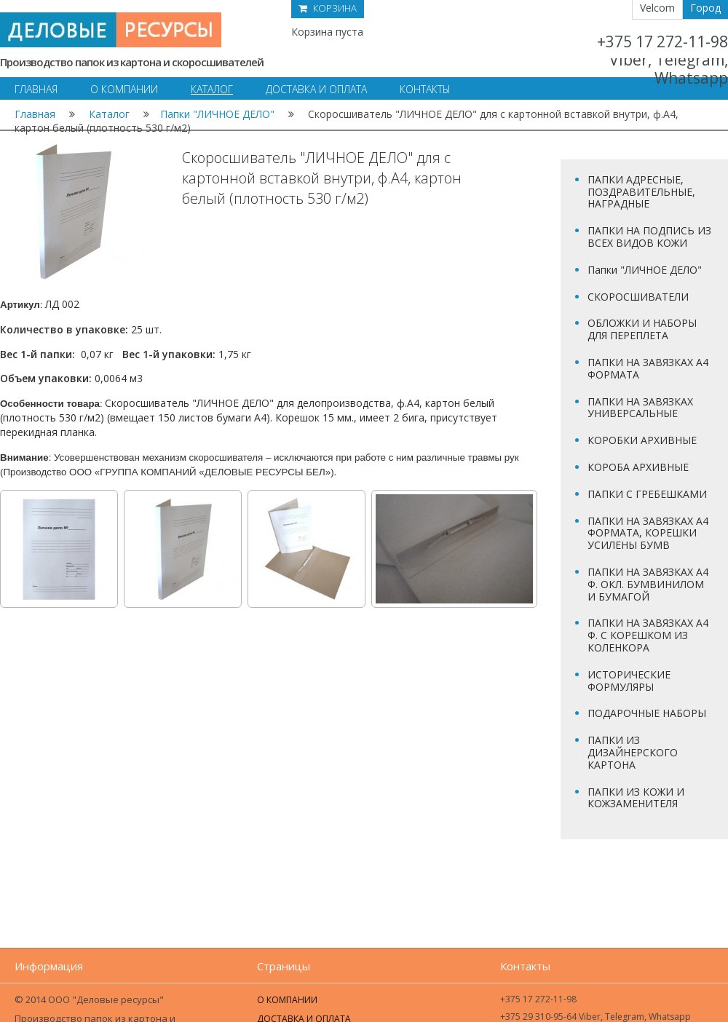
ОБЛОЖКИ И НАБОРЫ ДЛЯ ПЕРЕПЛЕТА (642, 329)
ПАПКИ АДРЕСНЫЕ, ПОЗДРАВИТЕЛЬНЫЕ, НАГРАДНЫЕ (641, 192)
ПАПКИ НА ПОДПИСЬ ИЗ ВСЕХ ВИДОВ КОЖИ (649, 236)
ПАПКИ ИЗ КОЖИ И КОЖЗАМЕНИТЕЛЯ (635, 798)
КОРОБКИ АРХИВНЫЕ (642, 440)
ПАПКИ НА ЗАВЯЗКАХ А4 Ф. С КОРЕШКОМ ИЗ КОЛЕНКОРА (647, 635)
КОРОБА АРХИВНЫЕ (638, 467)
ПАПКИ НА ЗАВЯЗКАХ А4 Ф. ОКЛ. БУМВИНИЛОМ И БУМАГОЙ (647, 584)
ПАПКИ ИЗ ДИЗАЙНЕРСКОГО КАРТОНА (632, 752)
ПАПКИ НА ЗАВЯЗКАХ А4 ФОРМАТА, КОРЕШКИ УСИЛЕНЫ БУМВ (647, 533)
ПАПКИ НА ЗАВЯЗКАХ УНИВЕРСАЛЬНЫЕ (640, 408)
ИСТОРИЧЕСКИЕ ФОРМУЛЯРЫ (628, 681)
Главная (35, 114)
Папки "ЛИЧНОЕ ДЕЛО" (217, 114)
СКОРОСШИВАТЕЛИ (638, 297)
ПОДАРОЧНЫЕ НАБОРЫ (646, 713)
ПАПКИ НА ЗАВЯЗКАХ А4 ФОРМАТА (647, 368)
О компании (287, 1000)
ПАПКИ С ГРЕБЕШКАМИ (647, 494)
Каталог (109, 114)
